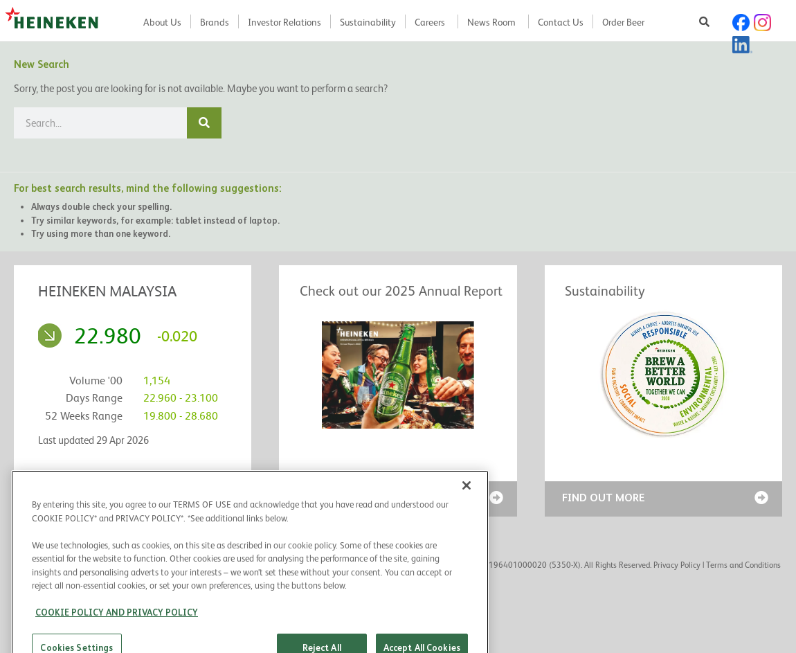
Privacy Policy (676, 565)
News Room (491, 22)
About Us (162, 22)
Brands (214, 22)
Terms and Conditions (743, 565)
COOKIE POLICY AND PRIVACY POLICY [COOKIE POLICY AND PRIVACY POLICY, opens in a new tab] (116, 646)
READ (309, 497)
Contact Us (561, 22)
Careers (430, 22)
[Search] (204, 122)
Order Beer (623, 22)
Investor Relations (284, 22)
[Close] (466, 518)
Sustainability (368, 22)
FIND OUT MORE (603, 497)
